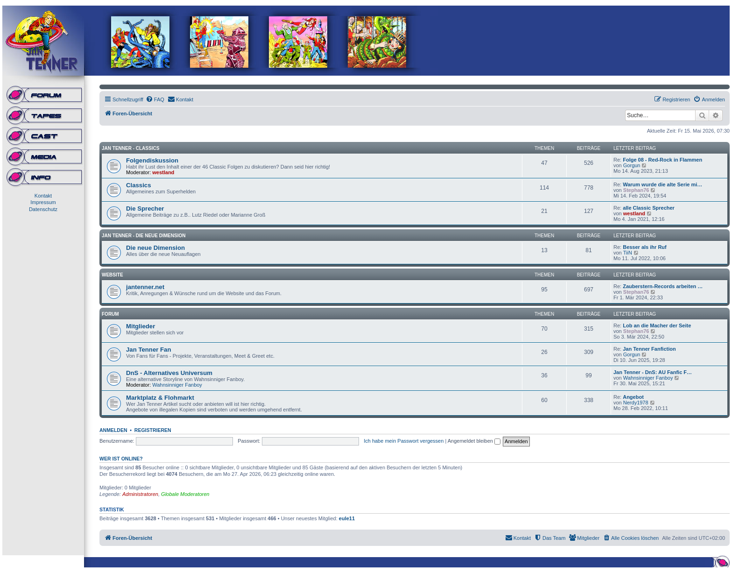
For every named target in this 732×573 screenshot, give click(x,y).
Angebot (633, 397)
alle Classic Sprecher (649, 208)
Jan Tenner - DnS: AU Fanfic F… (652, 372)
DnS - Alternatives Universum (169, 372)
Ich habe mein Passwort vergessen (403, 441)
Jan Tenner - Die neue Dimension (143, 235)
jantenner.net (145, 286)
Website (112, 274)
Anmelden (113, 430)
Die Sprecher (145, 208)
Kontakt (43, 195)
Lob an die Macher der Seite (657, 325)
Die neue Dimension (155, 247)
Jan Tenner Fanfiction (649, 349)
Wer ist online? (121, 458)
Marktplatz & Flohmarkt (160, 397)
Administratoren (140, 494)
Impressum (43, 202)
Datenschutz (43, 209)
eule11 (347, 518)
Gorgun (631, 165)
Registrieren (152, 430)
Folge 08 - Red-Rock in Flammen (662, 160)
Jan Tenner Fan (148, 349)
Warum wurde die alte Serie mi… (662, 184)
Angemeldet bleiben (474, 441)
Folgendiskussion (152, 160)
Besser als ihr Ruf (645, 247)
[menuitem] (155, 99)
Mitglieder (140, 326)
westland (163, 172)
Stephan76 (636, 190)
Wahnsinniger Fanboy (177, 385)
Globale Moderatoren (185, 494)
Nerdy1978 (635, 402)
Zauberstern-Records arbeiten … (663, 286)
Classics (138, 185)
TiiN (627, 252)
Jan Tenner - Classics (130, 148)
